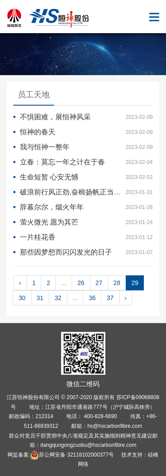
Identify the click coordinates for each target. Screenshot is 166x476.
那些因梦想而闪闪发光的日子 (66, 252)
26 (81, 282)
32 (58, 297)
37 (110, 297)
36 (92, 297)
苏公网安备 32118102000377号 (72, 455)
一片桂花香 (37, 237)
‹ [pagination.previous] (20, 282)
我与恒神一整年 (44, 147)
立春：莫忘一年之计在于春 (62, 162)
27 (99, 282)
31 (40, 297)
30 (22, 297)
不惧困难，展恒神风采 (55, 117)
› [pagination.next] (126, 297)
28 (116, 282)
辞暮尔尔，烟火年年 (52, 207)
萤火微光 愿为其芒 (49, 222)
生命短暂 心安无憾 (49, 177)
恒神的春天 (37, 132)
